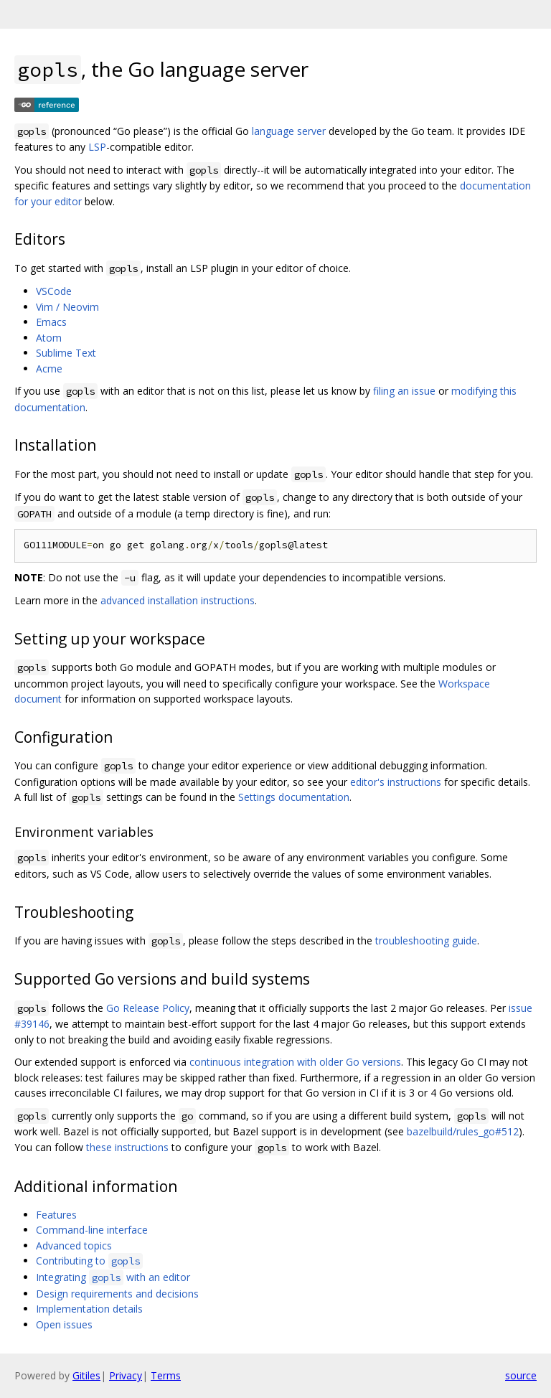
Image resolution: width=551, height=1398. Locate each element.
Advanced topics (74, 1245)
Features (56, 1214)
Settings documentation (293, 797)
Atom (49, 337)
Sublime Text (66, 353)
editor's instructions (395, 782)
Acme (49, 368)
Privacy (125, 1375)
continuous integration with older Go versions (295, 1062)
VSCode (54, 291)
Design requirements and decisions (117, 1293)
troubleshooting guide (426, 940)
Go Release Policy (147, 1008)
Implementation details (89, 1308)
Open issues (64, 1324)
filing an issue (404, 391)
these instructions (127, 1147)
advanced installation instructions (177, 600)
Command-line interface (92, 1230)
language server (289, 131)
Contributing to (89, 1260)
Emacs (51, 322)
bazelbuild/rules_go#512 (463, 1131)
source (521, 1375)
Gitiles (86, 1375)
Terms (166, 1375)
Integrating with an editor (113, 1277)
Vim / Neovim (67, 307)
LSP (97, 147)
